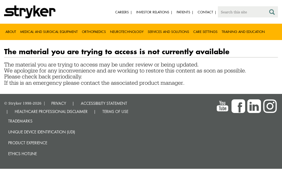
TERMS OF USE (115, 111)
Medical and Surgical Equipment (49, 31)
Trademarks (20, 121)
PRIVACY (58, 103)
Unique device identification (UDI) (41, 131)
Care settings (205, 31)
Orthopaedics (94, 31)
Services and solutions (168, 31)
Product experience (27, 142)
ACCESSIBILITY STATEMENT (104, 103)
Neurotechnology (127, 31)
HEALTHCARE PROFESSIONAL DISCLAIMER (51, 111)
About (10, 31)
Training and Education (243, 31)
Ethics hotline (22, 153)
